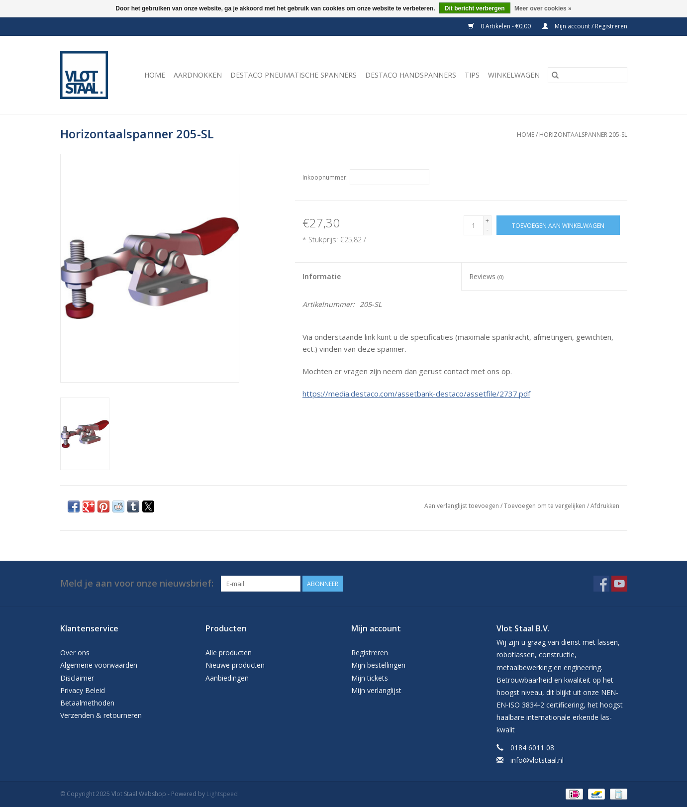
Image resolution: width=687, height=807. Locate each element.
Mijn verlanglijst (376, 690)
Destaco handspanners (410, 75)
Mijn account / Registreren (584, 26)
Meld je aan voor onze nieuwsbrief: (136, 583)
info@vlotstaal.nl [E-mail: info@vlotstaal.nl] (537, 760)
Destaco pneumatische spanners (293, 75)
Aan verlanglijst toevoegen (462, 506)
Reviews (486, 276)
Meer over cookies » (543, 8)
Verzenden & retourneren (101, 715)
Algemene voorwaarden (98, 665)
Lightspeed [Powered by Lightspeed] (222, 794)
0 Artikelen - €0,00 (500, 26)
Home (154, 75)
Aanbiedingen (227, 678)
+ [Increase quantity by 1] (487, 220)
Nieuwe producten (235, 665)
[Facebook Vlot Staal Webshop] (601, 584)
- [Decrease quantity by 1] (488, 229)
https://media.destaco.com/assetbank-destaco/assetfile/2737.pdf (416, 394)
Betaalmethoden (87, 702)
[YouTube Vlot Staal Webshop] (619, 584)
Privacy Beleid (82, 690)
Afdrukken (604, 506)
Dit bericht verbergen (475, 8)
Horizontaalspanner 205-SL (583, 134)
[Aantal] (474, 225)
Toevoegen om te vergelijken (545, 506)
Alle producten (228, 652)
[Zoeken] (587, 75)
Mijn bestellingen (378, 665)
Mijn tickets (369, 678)
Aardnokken (198, 75)
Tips (472, 75)
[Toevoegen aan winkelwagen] (558, 225)
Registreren (369, 652)
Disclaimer (77, 678)
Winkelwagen (514, 75)
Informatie (321, 276)
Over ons (75, 652)
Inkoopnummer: (325, 177)
